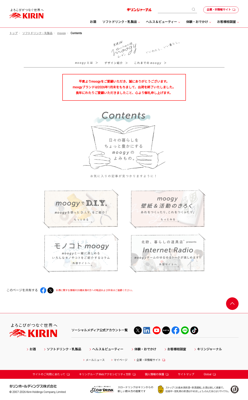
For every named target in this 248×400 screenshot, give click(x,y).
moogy (61, 33)
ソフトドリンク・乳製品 (37, 33)
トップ (13, 33)
